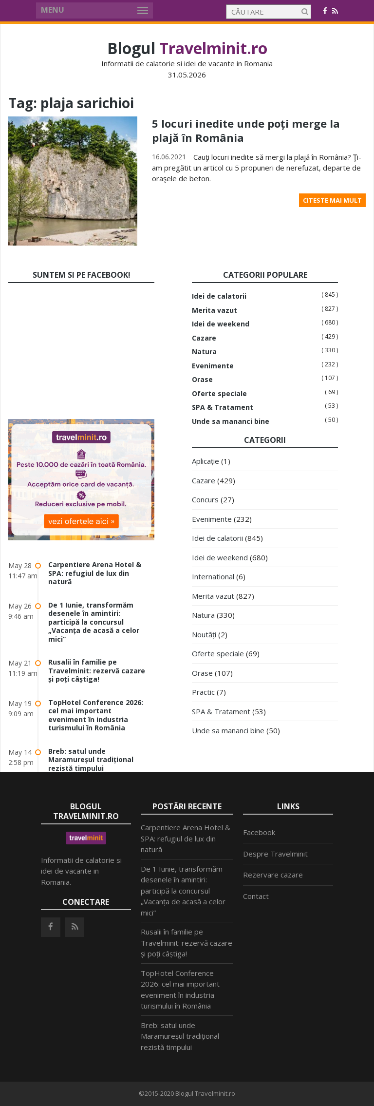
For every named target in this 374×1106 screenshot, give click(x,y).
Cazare (204, 338)
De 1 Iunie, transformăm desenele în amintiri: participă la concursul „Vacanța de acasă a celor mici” (93, 622)
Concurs (205, 499)
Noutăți (204, 634)
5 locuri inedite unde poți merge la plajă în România (246, 130)
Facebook (259, 832)
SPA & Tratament (222, 407)
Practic (203, 692)
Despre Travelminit (275, 853)
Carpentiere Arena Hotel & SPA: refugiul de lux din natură (94, 573)
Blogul (187, 48)
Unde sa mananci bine (230, 421)
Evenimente (213, 366)
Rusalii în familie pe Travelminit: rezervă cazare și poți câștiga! (96, 670)
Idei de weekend (220, 324)
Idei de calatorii (219, 296)
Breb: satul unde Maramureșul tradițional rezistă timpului (90, 759)
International (213, 576)
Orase (202, 379)
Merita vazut (214, 310)
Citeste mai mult (332, 200)
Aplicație (205, 461)
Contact (256, 896)
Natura (204, 351)
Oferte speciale (219, 393)
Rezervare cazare (273, 874)
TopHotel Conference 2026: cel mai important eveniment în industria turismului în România (95, 715)
